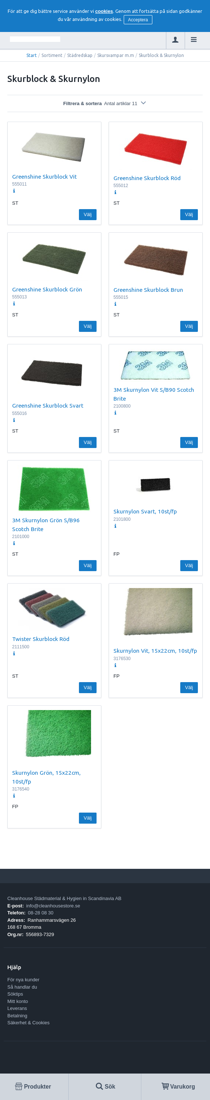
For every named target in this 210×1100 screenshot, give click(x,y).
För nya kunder (23, 979)
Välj (88, 214)
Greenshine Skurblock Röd (147, 178)
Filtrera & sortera (104, 103)
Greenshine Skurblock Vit (44, 176)
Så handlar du (22, 987)
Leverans (17, 1008)
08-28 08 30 (40, 913)
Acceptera (138, 19)
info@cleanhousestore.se (53, 906)
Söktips (15, 994)
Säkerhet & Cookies (28, 1022)
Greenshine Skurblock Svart (47, 405)
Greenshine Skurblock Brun (148, 289)
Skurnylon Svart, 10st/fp (145, 511)
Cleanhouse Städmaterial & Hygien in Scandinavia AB (64, 898)
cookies (104, 11)
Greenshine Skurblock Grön (47, 289)
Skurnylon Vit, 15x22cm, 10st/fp (155, 650)
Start (31, 55)
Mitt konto (17, 1001)
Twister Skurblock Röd (40, 638)
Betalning (17, 1015)
